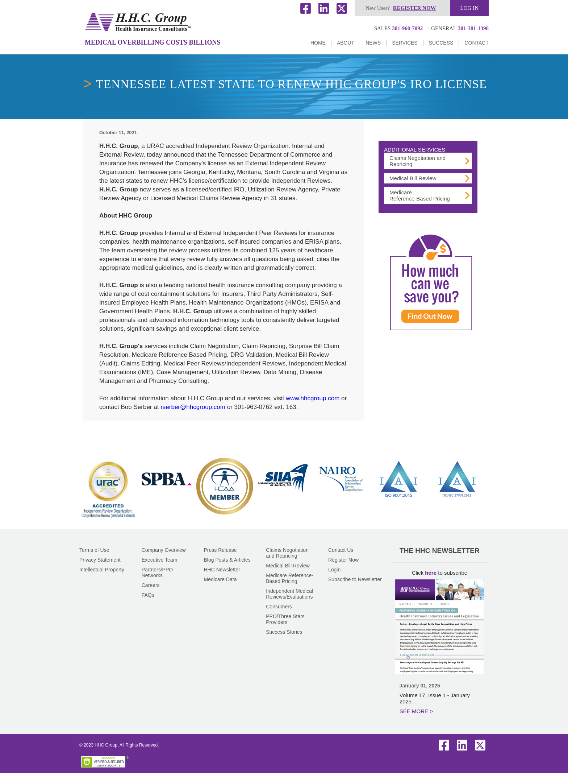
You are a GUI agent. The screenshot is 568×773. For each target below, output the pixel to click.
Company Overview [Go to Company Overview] (164, 550)
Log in (469, 8)
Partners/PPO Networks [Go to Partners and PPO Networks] (157, 572)
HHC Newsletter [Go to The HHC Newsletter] (222, 569)
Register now (414, 8)
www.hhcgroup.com (312, 398)
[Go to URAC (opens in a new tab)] (108, 519)
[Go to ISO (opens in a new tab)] (399, 499)
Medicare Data (220, 579)
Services (405, 43)
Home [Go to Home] (318, 43)
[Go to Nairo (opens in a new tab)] (341, 499)
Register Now (343, 560)
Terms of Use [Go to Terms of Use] (94, 550)
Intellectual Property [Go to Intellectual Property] (101, 569)
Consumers (279, 606)
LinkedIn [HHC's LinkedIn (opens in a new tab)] (323, 8)
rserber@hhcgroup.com (192, 407)
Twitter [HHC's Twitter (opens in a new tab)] (342, 8)
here (431, 573)
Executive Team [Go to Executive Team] (160, 560)
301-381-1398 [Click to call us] (460, 28)
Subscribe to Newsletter (355, 579)
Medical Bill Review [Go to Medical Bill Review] (412, 178)
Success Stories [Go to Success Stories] (284, 632)
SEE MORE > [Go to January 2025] (416, 711)
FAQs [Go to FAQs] (148, 595)
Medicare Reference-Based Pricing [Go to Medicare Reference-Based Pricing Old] (419, 195)
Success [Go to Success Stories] (441, 43)
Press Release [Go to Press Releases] (220, 550)
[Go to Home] (138, 22)
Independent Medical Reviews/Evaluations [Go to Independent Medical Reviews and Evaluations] (289, 594)
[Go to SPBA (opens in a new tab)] (166, 499)
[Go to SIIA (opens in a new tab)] (283, 499)
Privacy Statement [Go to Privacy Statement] (100, 560)
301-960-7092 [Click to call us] (398, 28)
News (373, 43)
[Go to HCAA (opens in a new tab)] (225, 513)
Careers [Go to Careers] (151, 585)
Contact (476, 43)
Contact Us (340, 550)
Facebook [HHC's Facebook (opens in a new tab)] (305, 8)
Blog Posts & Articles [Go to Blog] (227, 560)
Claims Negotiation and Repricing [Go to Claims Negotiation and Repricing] (287, 553)
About (345, 43)
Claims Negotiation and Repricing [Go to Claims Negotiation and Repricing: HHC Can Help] (417, 161)
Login (334, 569)
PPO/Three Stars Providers (285, 619)
